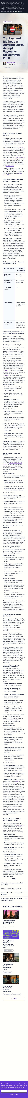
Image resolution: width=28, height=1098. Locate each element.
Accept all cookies (14, 1091)
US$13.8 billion (9, 87)
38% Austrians (20, 825)
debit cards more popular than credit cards (14, 158)
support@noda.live (17, 11)
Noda (16, 781)
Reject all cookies (14, 1094)
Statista (5, 370)
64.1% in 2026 (10, 165)
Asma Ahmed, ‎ (11, 62)
